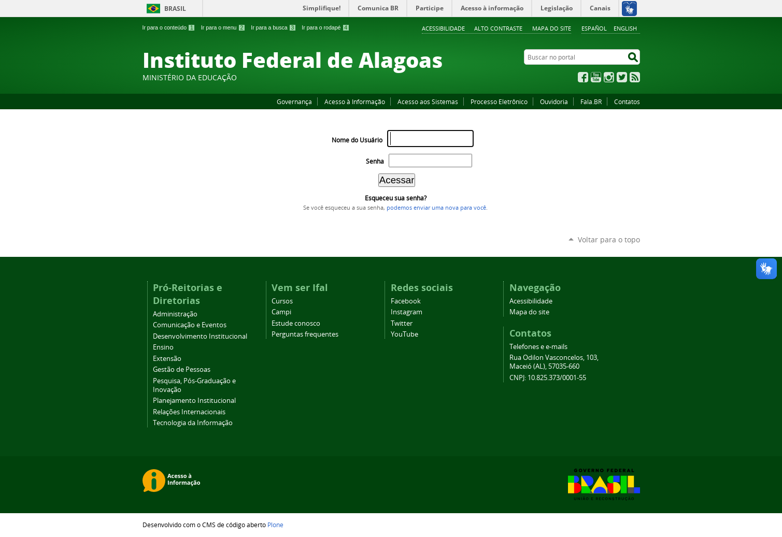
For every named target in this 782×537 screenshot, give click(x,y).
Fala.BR (591, 101)
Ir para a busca (273, 27)
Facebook (583, 77)
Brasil (175, 8)
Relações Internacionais (189, 412)
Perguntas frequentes (305, 334)
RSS (635, 77)
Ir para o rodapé (325, 27)
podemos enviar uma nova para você (436, 207)
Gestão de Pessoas (181, 369)
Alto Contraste (498, 28)
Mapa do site (551, 28)
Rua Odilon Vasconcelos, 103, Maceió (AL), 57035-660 (554, 362)
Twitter (622, 77)
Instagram (609, 77)
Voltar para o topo (609, 239)
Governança (294, 101)
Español (594, 28)
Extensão (167, 358)
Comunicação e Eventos (189, 325)
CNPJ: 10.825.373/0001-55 (547, 377)
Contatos (627, 101)
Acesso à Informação (354, 101)
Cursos (282, 301)
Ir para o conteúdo (169, 27)
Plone (275, 524)
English (625, 28)
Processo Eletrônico (499, 101)
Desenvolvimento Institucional (200, 336)
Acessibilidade (443, 28)
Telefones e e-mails (538, 346)
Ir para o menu (223, 27)
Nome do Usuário (357, 140)
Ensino (163, 347)
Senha (375, 161)
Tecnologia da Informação (193, 422)
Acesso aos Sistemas (427, 101)
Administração (175, 314)
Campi (281, 312)
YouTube (596, 77)
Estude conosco (296, 323)
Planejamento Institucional (194, 400)
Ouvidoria (554, 101)
